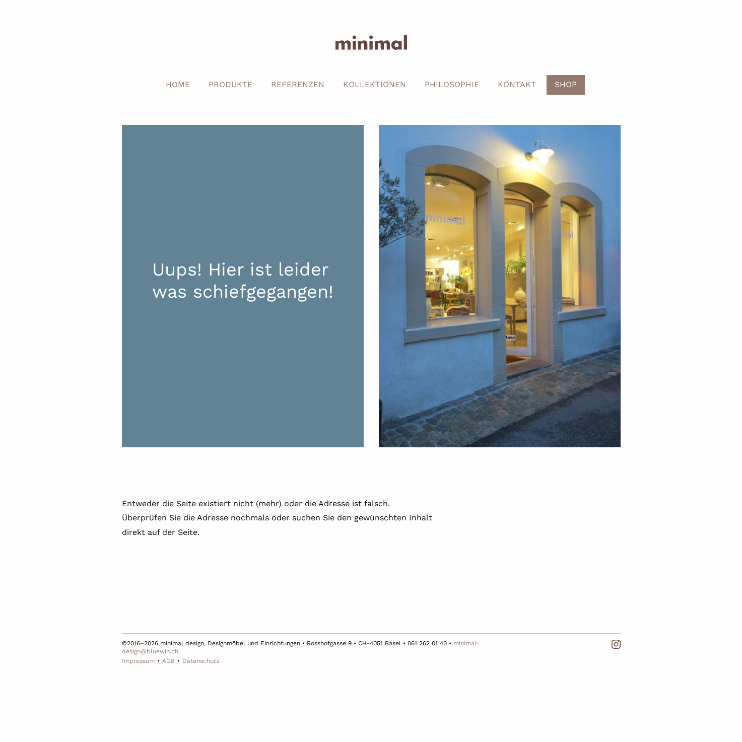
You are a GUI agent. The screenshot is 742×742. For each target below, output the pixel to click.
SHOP (566, 84)
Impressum (138, 660)
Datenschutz (200, 660)
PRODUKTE (230, 84)
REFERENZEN (297, 84)
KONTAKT (517, 84)
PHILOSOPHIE (452, 84)
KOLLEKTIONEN (374, 84)
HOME (178, 84)
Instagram (616, 644)
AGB (168, 660)
